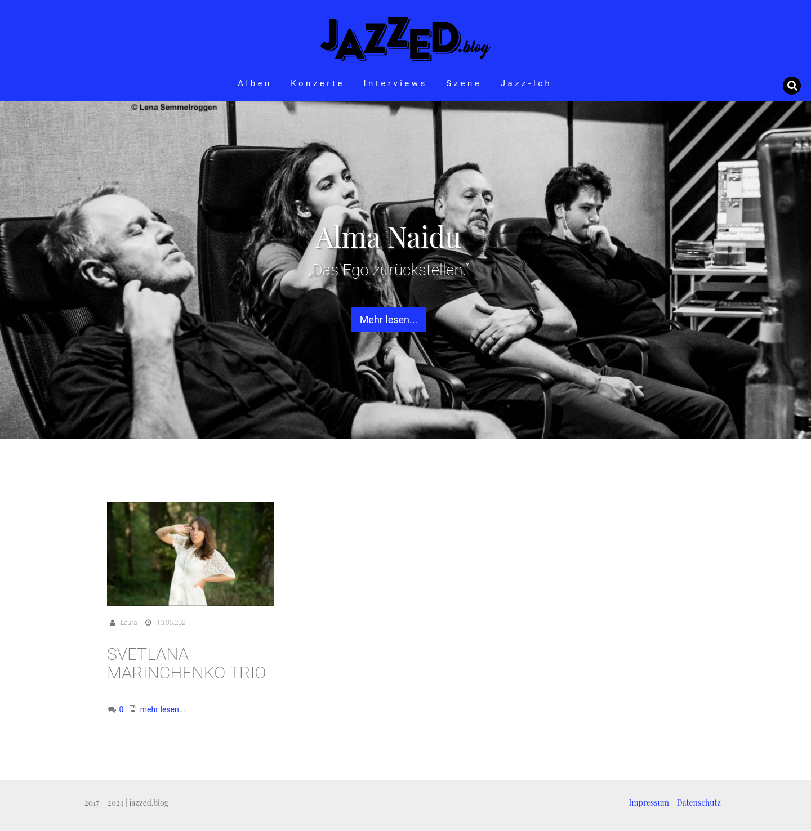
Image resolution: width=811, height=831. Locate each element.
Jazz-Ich (526, 83)
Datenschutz (699, 802)
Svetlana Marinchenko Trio (186, 663)
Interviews (395, 83)
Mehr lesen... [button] (389, 319)
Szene (464, 83)
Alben (255, 83)
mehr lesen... (162, 709)
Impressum (649, 802)
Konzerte (318, 83)
